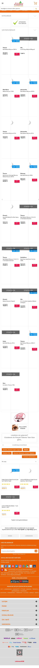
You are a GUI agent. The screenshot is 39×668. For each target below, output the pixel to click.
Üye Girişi (30, 529)
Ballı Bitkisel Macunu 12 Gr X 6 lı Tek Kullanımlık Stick (28, 218)
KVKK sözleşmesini (7, 554)
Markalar (4, 10)
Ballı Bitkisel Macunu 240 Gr (10, 49)
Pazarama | (24, 591)
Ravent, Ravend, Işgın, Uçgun (12, 449)
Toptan (33, 10)
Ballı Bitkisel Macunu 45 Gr (27, 133)
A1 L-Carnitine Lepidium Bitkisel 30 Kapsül (28, 301)
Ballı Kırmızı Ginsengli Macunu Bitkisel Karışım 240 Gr (10, 176)
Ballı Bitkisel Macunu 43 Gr (9, 133)
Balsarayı (22, 173)
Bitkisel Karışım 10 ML (8, 91)
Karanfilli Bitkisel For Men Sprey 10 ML (10, 218)
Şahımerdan (23, 89)
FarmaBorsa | (11, 592)
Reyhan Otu (6, 453)
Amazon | (29, 589)
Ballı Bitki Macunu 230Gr (26, 175)
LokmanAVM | (8, 589)
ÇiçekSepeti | (17, 589)
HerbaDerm (23, 257)
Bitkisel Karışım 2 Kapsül (9, 301)
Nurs (4, 383)
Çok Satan (25, 10)
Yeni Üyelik (21, 529)
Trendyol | (35, 589)
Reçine (26, 449)
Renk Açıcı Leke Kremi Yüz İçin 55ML (27, 259)
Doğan (10, 536)
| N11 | (2, 589)
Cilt (11, 10)
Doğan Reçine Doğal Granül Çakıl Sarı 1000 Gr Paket (10, 480)
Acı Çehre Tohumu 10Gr (9, 385)
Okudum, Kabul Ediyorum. (13, 554)
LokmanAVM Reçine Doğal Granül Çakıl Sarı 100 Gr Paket (28, 480)
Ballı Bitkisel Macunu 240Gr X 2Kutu (27, 343)
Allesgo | (26, 592)
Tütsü (17, 10)
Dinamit (5, 215)
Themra (5, 47)
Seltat (4, 341)
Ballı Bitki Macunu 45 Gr (9, 343)
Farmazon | (19, 592)
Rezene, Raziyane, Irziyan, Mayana (24, 453)
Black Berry (6, 89)
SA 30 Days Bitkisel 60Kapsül (27, 49)
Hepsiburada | (16, 591)
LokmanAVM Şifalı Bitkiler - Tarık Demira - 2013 (10, 506)
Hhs (21, 47)
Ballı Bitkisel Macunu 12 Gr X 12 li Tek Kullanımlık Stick (10, 259)
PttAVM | (23, 589)
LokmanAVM (29, 536)
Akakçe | (32, 592)
